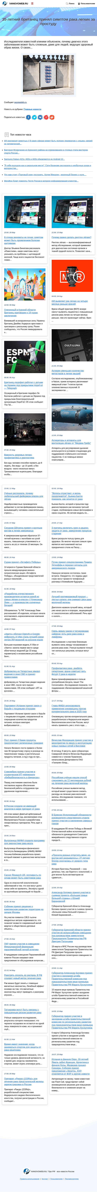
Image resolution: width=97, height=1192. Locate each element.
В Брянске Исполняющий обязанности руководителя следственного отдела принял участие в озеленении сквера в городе (72, 819)
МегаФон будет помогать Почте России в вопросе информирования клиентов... (41, 181)
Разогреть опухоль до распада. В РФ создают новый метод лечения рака (23, 976)
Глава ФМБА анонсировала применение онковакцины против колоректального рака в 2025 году (69, 708)
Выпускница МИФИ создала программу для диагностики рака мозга (24, 842)
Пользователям (86, 4)
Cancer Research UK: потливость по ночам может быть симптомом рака (22, 876)
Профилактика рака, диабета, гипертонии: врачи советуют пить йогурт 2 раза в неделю (69, 671)
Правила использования (29, 1179)
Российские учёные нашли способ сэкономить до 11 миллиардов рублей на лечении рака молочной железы (71, 780)
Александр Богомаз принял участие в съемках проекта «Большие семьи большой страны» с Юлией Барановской (71, 897)
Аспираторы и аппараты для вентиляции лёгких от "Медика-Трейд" (71, 441)
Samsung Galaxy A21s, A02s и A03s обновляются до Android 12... (34, 159)
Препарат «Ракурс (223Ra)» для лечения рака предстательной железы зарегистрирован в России (24, 1081)
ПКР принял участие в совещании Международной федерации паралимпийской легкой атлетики (21, 947)
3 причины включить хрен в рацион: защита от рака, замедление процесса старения (71, 531)
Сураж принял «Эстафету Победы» (22, 562)
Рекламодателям (71, 1179)
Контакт (45, 1179)
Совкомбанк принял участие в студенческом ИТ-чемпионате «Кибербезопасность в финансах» (22, 774)
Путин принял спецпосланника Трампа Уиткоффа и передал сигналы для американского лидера (72, 565)
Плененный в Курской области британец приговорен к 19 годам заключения (21, 313)
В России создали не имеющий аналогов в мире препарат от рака (22, 807)
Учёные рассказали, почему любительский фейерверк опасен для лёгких (23, 496)
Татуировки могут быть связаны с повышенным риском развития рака (22, 1011)
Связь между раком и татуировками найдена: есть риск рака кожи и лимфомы (70, 634)
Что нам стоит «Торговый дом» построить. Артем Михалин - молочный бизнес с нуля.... (45, 175)
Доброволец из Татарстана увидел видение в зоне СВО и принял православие (22, 674)
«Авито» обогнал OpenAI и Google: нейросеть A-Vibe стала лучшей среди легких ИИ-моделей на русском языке (24, 637)
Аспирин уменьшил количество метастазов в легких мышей (68, 372)
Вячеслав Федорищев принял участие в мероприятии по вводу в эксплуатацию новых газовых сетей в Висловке (72, 743)
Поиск (70, 4)
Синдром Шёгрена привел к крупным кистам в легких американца (23, 529)
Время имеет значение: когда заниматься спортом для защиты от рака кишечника (22, 1047)
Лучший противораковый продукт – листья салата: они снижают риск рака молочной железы (71, 599)
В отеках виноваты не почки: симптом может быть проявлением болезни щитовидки (23, 240)
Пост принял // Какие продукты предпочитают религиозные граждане (23, 741)
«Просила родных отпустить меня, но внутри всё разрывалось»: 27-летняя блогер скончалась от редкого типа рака (71, 859)
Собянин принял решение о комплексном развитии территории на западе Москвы (23, 909)
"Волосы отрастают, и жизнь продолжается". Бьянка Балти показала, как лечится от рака (67, 496)
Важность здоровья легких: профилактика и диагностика (19, 456)
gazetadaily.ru (20, 102)
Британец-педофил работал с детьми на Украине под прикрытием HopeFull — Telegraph (23, 385)
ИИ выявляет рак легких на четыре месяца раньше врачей (70, 302)
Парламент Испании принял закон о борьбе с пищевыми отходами (22, 707)
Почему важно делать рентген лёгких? (71, 237)
